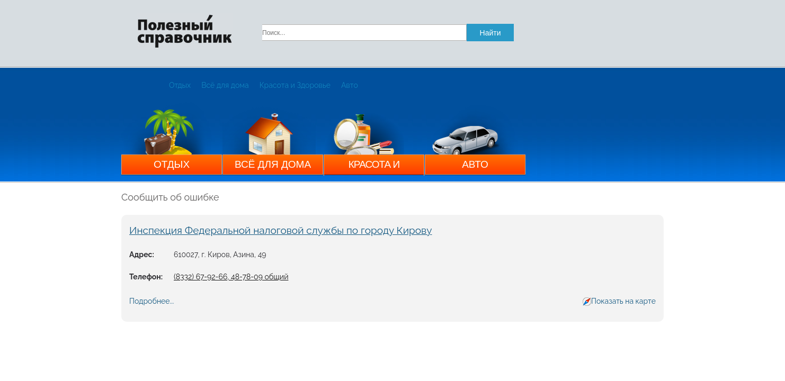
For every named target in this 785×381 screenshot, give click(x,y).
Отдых (180, 85)
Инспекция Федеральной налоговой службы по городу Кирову (280, 230)
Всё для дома (225, 85)
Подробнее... (151, 301)
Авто (349, 85)
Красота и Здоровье (295, 85)
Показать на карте (623, 301)
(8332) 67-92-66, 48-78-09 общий (231, 277)
